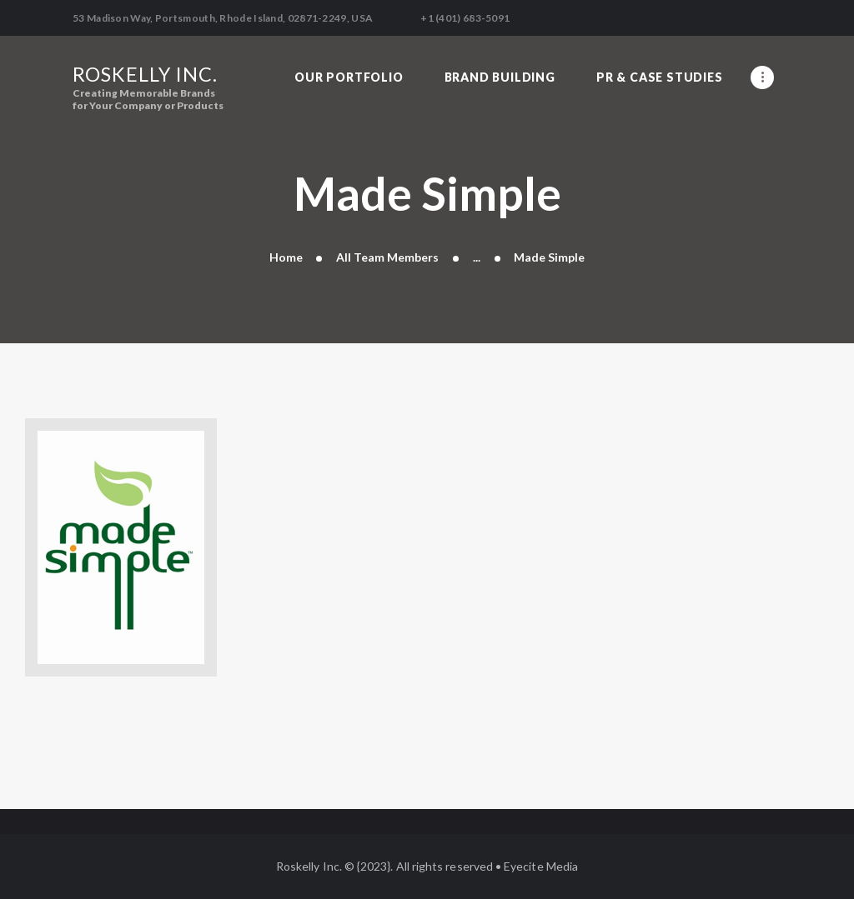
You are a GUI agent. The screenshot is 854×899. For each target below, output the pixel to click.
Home (286, 257)
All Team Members (387, 257)
